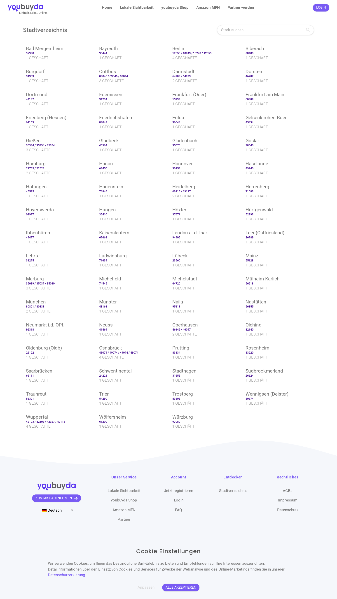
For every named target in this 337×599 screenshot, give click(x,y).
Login (178, 500)
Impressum (287, 500)
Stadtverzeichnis (233, 490)
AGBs (288, 490)
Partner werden (240, 7)
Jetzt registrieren (178, 490)
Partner (124, 519)
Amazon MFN (208, 7)
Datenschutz (287, 510)
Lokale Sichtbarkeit (137, 7)
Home (107, 7)
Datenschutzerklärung (66, 575)
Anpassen (146, 587)
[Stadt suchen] (265, 30)
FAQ (178, 510)
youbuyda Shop (175, 7)
